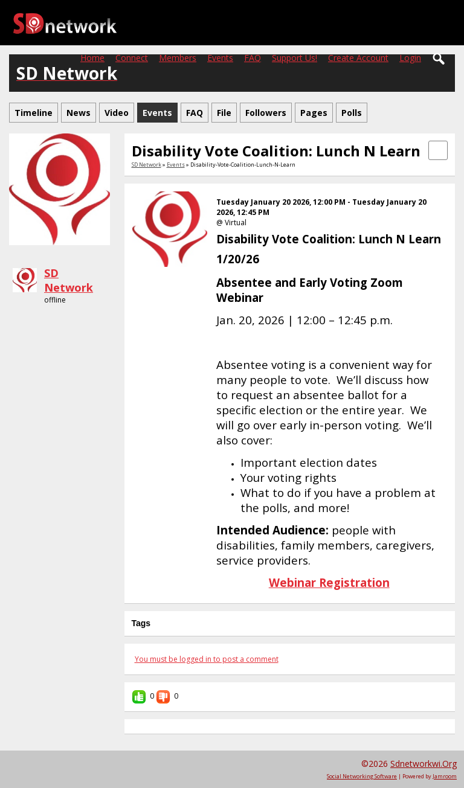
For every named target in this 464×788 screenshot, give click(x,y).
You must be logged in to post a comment (207, 659)
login (410, 57)
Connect (131, 57)
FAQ (252, 57)
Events (220, 57)
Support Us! (294, 57)
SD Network (68, 280)
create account (358, 57)
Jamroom (445, 776)
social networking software (362, 776)
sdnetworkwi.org (423, 763)
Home (92, 57)
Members (177, 57)
